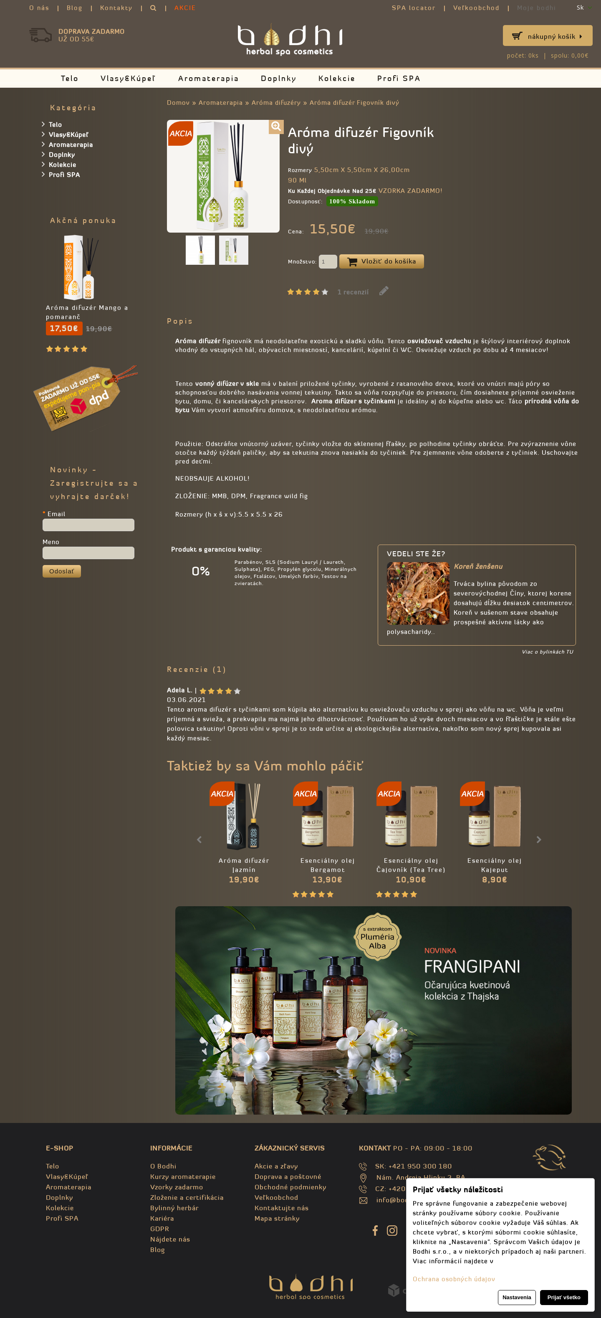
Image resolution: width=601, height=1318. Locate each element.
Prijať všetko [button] (564, 1297)
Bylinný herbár (174, 1208)
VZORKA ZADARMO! (410, 191)
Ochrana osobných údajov (454, 1279)
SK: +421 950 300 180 (413, 1166)
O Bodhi (163, 1166)
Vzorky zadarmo (176, 1187)
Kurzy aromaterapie (183, 1176)
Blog (75, 8)
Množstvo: (312, 262)
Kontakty (116, 8)
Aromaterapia (208, 78)
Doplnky (279, 78)
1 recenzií (353, 292)
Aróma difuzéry (276, 102)
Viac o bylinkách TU (547, 652)
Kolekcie (337, 78)
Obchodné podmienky (290, 1187)
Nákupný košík (555, 36)
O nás (39, 8)
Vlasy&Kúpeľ (129, 78)
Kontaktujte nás (282, 1208)
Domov (178, 102)
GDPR (159, 1228)
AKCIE (185, 8)
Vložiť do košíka (381, 261)
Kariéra (162, 1218)
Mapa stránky (277, 1218)
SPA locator (414, 8)
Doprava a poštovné (288, 1176)
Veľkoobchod (476, 8)
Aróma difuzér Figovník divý (354, 102)
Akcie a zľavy (276, 1166)
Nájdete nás (170, 1239)
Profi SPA (399, 78)
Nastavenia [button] (517, 1297)
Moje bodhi (536, 8)
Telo (70, 78)
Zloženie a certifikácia (187, 1197)
